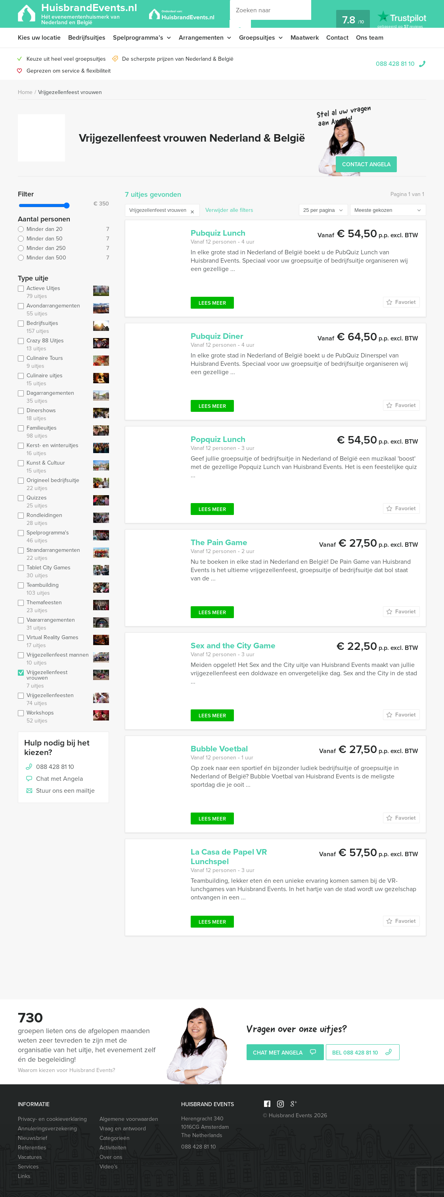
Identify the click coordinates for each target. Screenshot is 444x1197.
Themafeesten (54, 606)
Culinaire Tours (54, 362)
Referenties (32, 1147)
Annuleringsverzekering (47, 1128)
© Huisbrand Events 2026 (295, 1115)
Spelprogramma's (54, 537)
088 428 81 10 (395, 63)
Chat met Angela (53, 779)
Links (24, 1176)
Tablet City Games (54, 571)
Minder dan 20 (63, 229)
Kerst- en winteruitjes (54, 449)
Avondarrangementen (54, 310)
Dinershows (54, 414)
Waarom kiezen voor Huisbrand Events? (66, 1070)
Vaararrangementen (54, 624)
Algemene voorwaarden (129, 1119)
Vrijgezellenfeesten (54, 699)
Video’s (109, 1166)
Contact (337, 37)
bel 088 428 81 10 (363, 1053)
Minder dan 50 (63, 239)
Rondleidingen (54, 519)
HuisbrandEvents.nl (89, 13)
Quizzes (54, 502)
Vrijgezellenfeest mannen (54, 659)
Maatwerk (305, 37)
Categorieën (115, 1138)
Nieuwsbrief (32, 1138)
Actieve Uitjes (54, 292)
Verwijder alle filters (229, 210)
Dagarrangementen (54, 397)
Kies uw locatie (39, 37)
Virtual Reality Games (54, 641)
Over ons (111, 1157)
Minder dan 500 (63, 258)
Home (25, 92)
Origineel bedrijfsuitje (54, 484)
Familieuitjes (54, 432)
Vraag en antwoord (123, 1128)
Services (28, 1166)
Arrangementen (201, 37)
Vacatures (30, 1157)
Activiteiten (113, 1147)
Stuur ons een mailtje (59, 791)
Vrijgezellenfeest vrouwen (70, 92)
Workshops (54, 717)
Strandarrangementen (54, 554)
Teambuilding (54, 589)
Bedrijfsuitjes (86, 37)
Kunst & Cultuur (54, 467)
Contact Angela (366, 164)
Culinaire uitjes (54, 379)
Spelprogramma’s (138, 37)
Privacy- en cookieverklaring (52, 1119)
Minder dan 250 (63, 248)
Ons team (369, 37)
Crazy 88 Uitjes (54, 345)
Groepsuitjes (257, 37)
